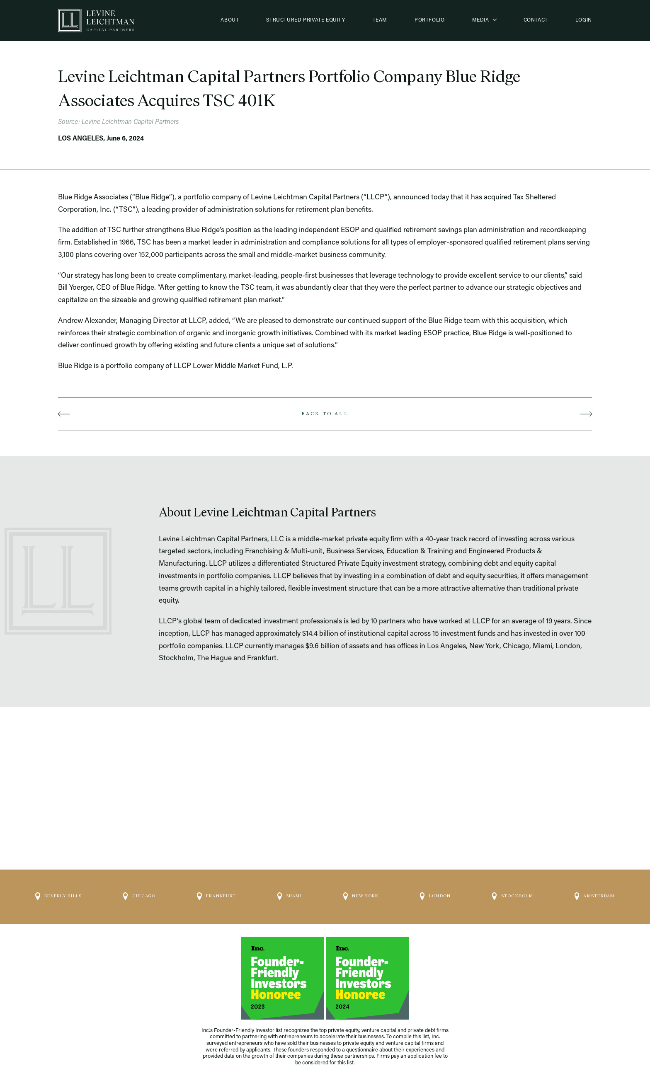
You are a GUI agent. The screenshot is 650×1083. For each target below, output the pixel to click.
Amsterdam (595, 892)
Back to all (324, 414)
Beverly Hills (58, 892)
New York (361, 892)
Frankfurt (216, 892)
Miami (289, 892)
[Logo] (96, 20)
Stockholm (512, 892)
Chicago (139, 892)
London (435, 892)
